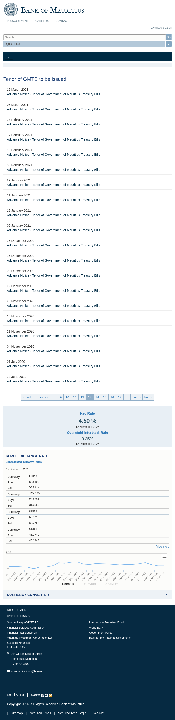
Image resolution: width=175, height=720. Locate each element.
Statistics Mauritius (18, 642)
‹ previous (42, 397)
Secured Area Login (72, 713)
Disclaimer (17, 610)
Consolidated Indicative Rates (24, 462)
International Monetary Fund (106, 622)
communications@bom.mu (27, 671)
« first (27, 397)
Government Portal (100, 632)
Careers (42, 20)
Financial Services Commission (26, 627)
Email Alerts (15, 695)
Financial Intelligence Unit (22, 632)
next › (137, 397)
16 (112, 397)
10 (67, 397)
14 (97, 397)
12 (82, 397)
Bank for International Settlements (110, 637)
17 (119, 397)
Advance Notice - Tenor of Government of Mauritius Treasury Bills (53, 94)
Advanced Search (161, 27)
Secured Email (40, 713)
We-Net (98, 713)
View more (162, 546)
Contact (62, 20)
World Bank (96, 627)
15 (105, 397)
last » (148, 397)
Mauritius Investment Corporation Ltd (29, 637)
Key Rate (87, 413)
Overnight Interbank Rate (87, 432)
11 (75, 397)
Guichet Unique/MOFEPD (22, 622)
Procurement (17, 20)
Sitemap (17, 713)
